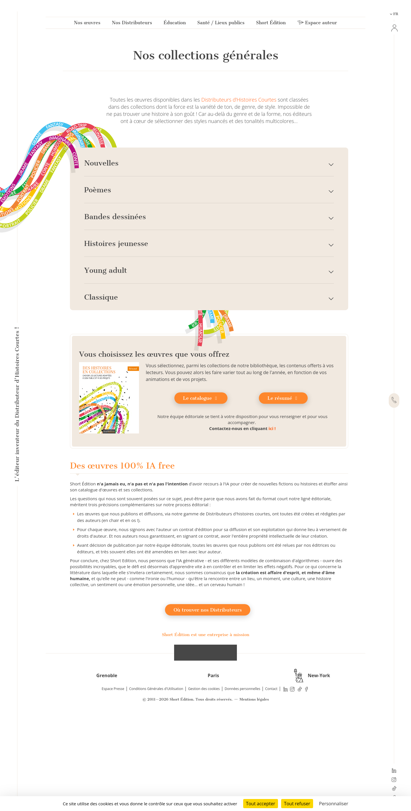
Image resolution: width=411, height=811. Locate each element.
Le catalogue (201, 495)
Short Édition (271, 24)
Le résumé (283, 495)
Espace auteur (317, 24)
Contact (271, 785)
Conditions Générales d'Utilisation (156, 785)
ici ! (272, 525)
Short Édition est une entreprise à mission (205, 731)
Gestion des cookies (204, 785)
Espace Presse (113, 785)
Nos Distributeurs (132, 24)
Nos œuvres (87, 24)
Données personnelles (242, 785)
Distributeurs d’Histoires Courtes (238, 196)
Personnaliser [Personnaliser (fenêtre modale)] (333, 803)
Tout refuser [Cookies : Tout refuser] (297, 803)
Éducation (175, 24)
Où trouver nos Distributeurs (208, 707)
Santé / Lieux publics (221, 24)
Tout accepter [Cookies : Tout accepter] (260, 803)
